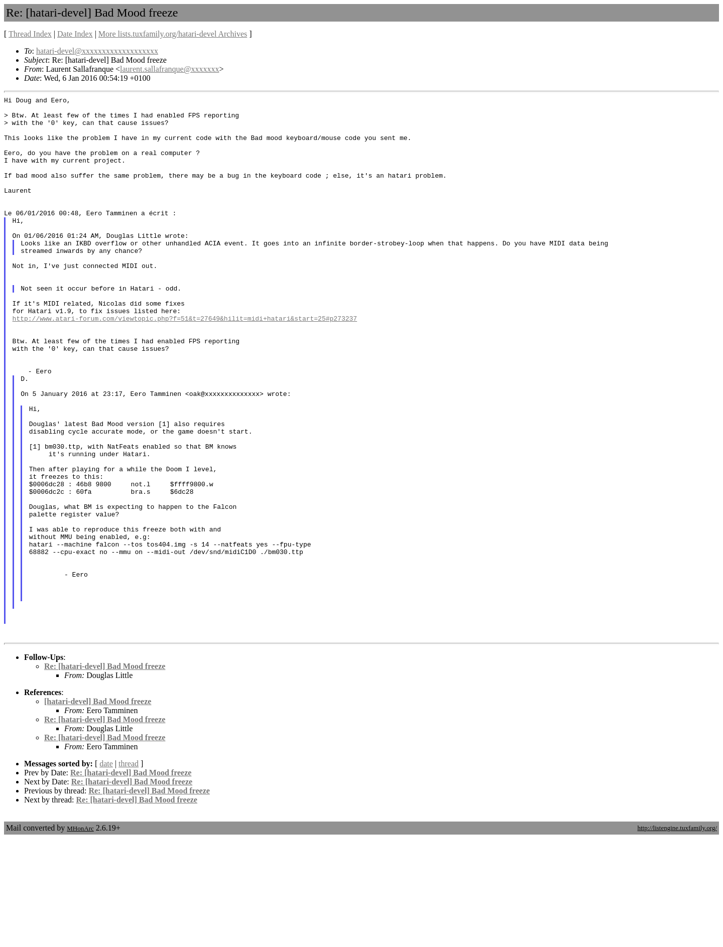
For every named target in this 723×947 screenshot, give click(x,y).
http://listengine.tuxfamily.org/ (677, 936)
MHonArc (80, 936)
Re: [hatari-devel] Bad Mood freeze (104, 774)
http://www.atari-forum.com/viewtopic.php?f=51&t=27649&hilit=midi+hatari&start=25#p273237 (185, 363)
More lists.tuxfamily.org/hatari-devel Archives (172, 34)
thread (128, 872)
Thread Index (30, 34)
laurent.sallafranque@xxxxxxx (169, 69)
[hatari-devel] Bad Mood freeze (97, 809)
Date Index (75, 34)
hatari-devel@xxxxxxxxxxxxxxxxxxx (97, 51)
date (106, 872)
